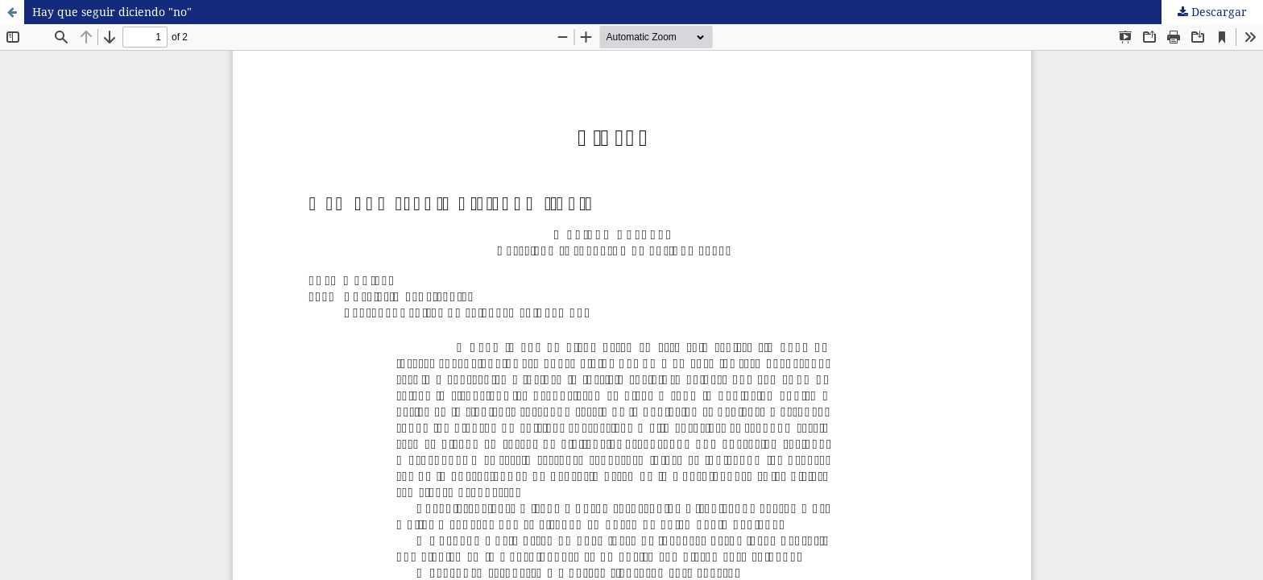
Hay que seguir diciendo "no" (112, 11)
